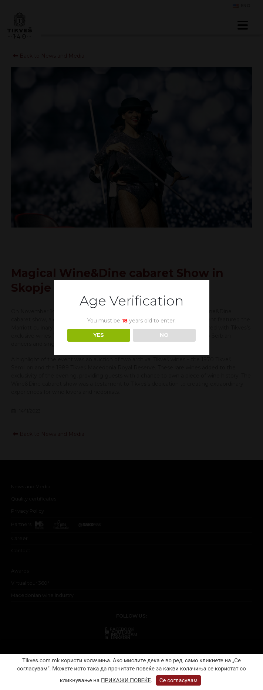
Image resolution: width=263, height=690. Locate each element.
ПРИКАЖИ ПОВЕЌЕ (126, 680)
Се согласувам (178, 680)
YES (98, 335)
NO (164, 335)
